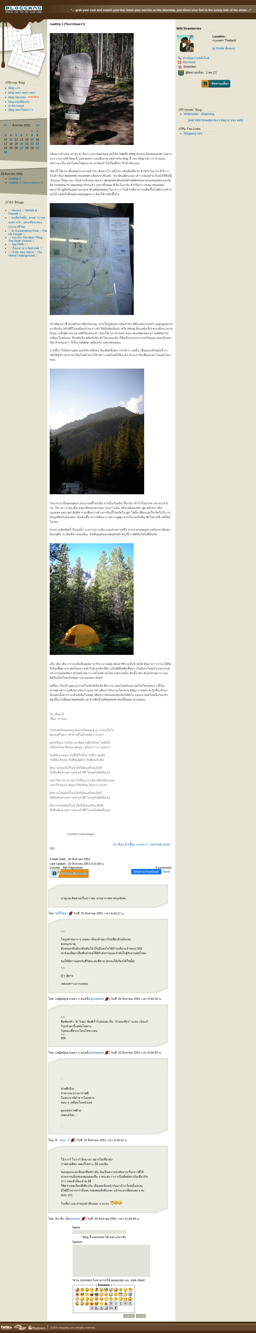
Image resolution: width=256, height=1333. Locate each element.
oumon (78, 1218)
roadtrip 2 (15, 178)
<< (5, 125)
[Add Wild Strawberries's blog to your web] (215, 120)
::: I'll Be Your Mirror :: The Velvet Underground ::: (25, 253)
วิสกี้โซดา (64, 913)
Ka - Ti (68, 1140)
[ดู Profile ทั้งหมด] (223, 48)
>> (37, 125)
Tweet (166, 871)
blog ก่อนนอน (17, 97)
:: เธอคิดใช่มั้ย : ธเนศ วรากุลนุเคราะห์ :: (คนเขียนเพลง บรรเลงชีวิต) (26, 222)
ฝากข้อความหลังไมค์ (193, 58)
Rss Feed (186, 62)
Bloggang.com (193, 133)
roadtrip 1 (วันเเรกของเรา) (26, 182)
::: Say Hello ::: (17, 244)
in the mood (16, 105)
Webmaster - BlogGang (199, 114)
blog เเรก (14, 88)
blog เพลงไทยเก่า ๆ (20, 109)
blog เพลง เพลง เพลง (21, 92)
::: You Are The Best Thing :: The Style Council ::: (26, 239)
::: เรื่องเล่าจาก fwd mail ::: (25, 248)
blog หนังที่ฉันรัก (19, 101)
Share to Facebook (146, 871)
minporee (100, 998)
